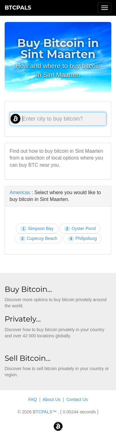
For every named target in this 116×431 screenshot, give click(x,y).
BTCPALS (18, 7)
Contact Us (77, 399)
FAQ (32, 399)
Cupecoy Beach (38, 238)
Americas (20, 192)
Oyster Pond (80, 229)
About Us (52, 399)
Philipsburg (82, 238)
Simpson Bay (37, 229)
